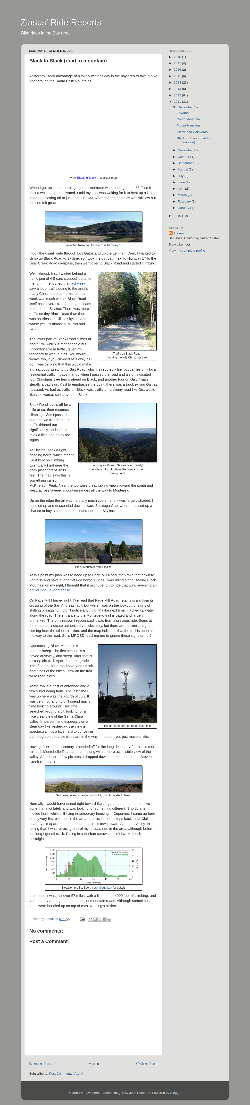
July (181, 176)
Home (94, 1063)
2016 (178, 69)
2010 (178, 216)
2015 (178, 76)
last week (77, 283)
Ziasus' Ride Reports (61, 22)
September (186, 163)
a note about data (101, 887)
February (185, 201)
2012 (178, 95)
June (182, 182)
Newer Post (41, 1063)
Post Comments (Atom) (66, 1073)
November (186, 150)
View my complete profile (187, 250)
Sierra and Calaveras (192, 132)
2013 (178, 89)
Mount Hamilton (188, 125)
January (184, 208)
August (183, 169)
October (184, 157)
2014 (178, 82)
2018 (178, 57)
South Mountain (188, 119)
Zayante (183, 113)
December (186, 107)
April (181, 188)
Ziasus (179, 233)
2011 (178, 101)
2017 (178, 63)
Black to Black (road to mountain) (193, 140)
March (183, 195)
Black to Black (86, 177)
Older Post (147, 1063)
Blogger (175, 1093)
